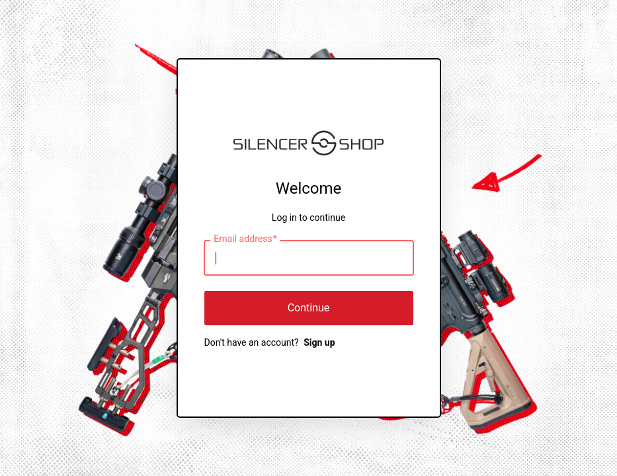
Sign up (319, 342)
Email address (245, 239)
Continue (309, 307)
